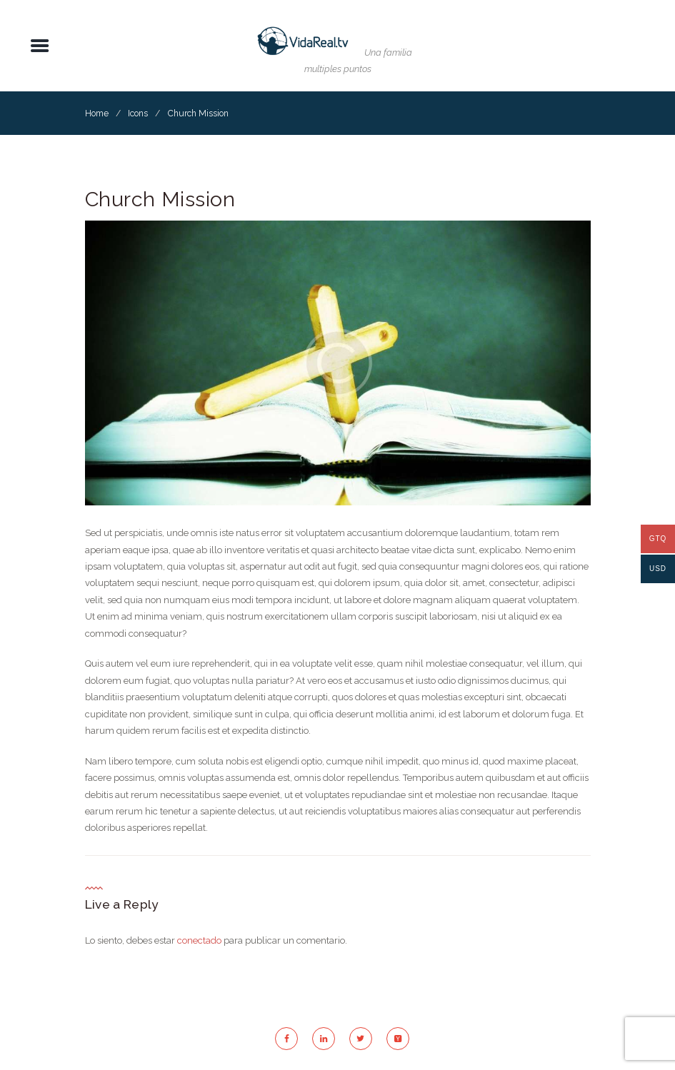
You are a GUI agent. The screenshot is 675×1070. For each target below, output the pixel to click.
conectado (199, 940)
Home (97, 113)
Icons (138, 113)
